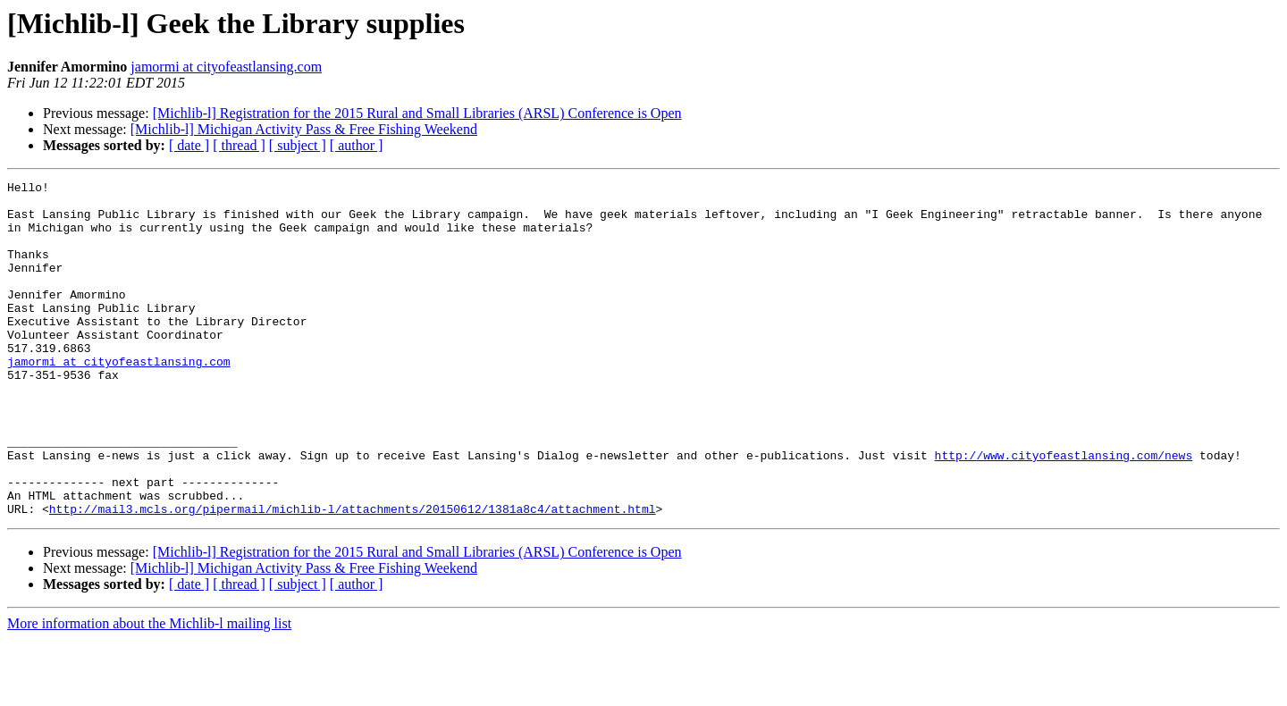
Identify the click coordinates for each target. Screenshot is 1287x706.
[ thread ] (239, 145)
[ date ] (189, 145)
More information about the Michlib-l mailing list (149, 690)
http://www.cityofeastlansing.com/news (1063, 511)
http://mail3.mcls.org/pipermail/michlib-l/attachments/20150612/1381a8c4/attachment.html (352, 575)
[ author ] (356, 145)
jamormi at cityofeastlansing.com (226, 66)
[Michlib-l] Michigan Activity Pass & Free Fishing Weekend (303, 129)
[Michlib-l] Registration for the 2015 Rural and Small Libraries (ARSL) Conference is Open (417, 113)
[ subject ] (297, 145)
